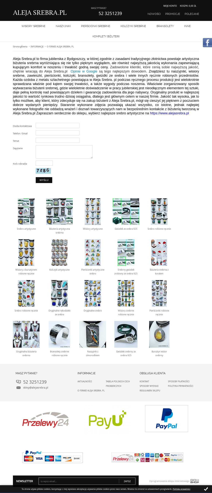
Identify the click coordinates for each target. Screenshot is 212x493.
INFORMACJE (37, 46)
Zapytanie (18, 148)
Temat (16, 140)
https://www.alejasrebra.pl (169, 113)
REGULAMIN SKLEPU (150, 390)
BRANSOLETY (165, 26)
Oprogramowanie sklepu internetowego (174, 482)
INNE (187, 26)
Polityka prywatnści (181, 488)
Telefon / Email (20, 133)
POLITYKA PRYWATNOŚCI (180, 385)
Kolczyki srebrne (133, 26)
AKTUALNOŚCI (85, 381)
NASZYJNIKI (63, 26)
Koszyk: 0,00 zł (188, 5)
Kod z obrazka (20, 163)
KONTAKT (144, 381)
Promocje (172, 13)
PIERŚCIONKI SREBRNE (95, 26)
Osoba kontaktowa (22, 125)
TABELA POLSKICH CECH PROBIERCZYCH (118, 383)
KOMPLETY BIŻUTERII (106, 36)
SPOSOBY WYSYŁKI (149, 385)
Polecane (192, 13)
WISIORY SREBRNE (33, 26)
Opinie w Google (84, 71)
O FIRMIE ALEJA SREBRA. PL (91, 390)
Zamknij (206, 489)
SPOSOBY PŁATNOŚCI (178, 381)
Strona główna (20, 46)
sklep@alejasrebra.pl (35, 387)
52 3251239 (110, 13)
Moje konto (170, 5)
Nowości (154, 13)
